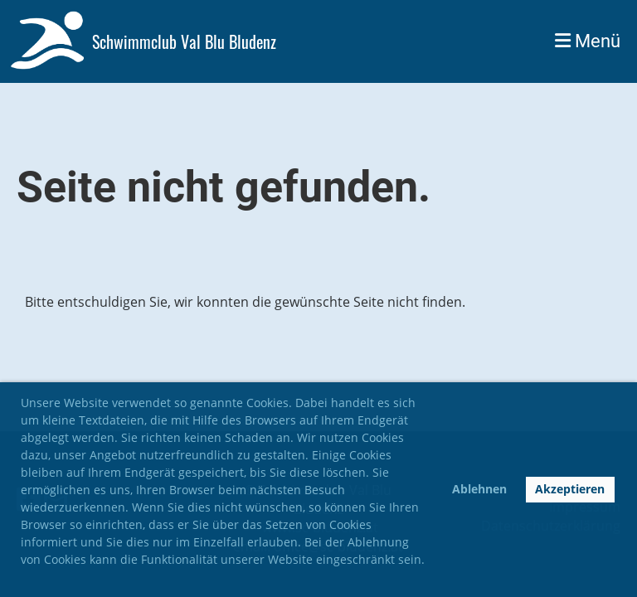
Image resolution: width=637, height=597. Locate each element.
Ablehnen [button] (479, 489)
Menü (587, 41)
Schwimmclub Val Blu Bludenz (184, 41)
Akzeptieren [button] (570, 489)
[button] (23, 578)
